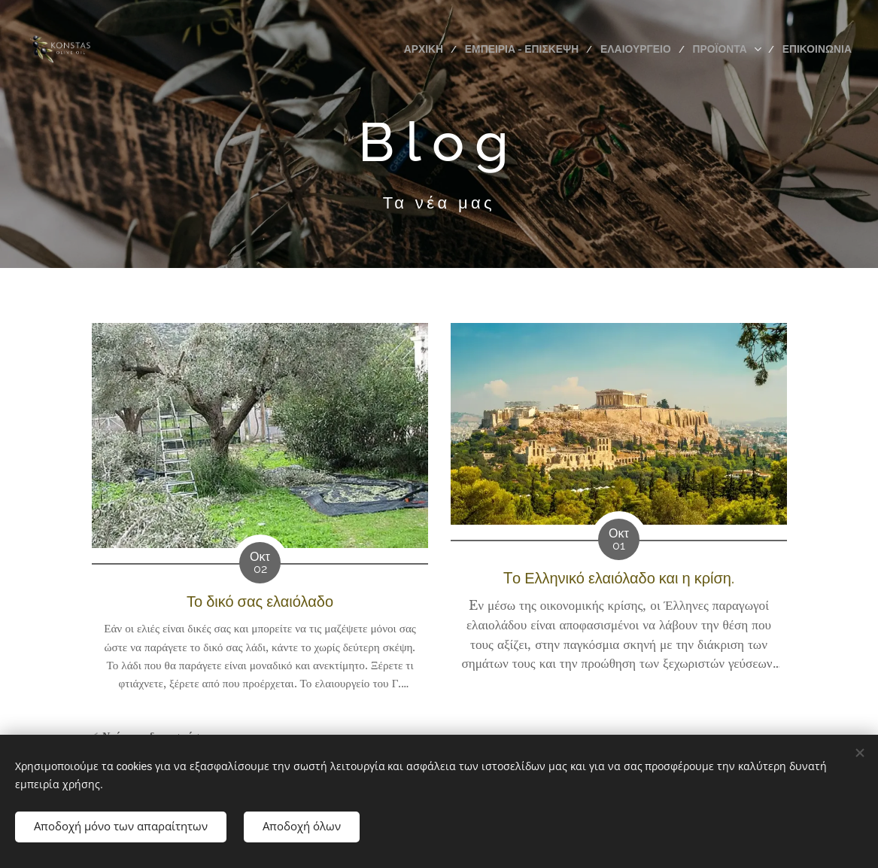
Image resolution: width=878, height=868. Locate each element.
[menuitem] (444, 49)
